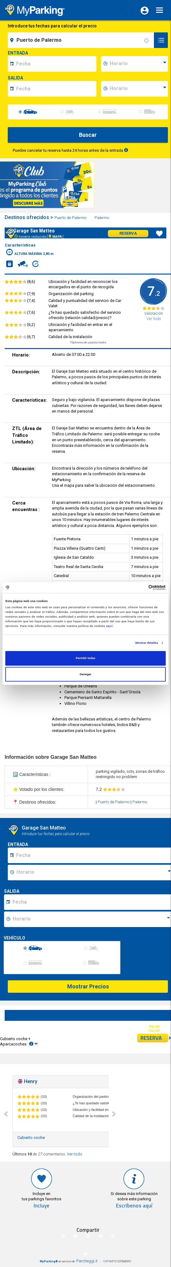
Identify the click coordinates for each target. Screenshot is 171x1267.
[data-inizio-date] (55, 64)
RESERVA (155, 1038)
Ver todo (74, 1154)
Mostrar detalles (146, 642)
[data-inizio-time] (138, 64)
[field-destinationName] (81, 40)
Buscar (88, 134)
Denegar (85, 674)
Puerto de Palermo (70, 217)
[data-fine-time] (138, 89)
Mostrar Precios (88, 986)
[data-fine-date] (55, 89)
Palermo (102, 217)
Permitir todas (85, 658)
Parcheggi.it (87, 1261)
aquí (109, 626)
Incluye (41, 1206)
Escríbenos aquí (134, 1206)
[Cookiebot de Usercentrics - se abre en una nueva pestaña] (138, 587)
